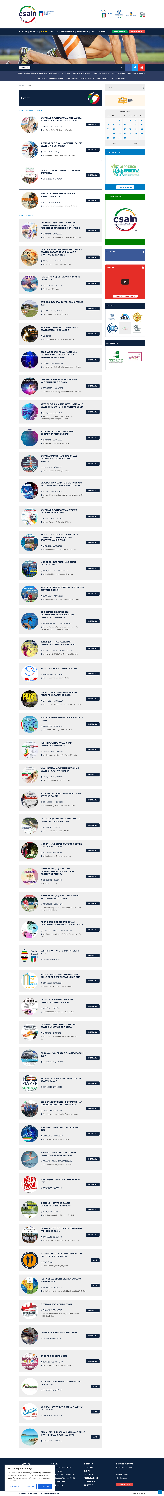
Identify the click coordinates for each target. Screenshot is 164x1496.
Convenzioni (82, 32)
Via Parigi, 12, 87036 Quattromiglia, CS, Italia (60, 654)
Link (93, 32)
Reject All (30, 1487)
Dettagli (92, 124)
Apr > (136, 143)
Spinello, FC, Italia (50, 884)
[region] (30, 1478)
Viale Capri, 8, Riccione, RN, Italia (56, 443)
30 (119, 138)
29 (114, 138)
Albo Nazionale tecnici (49, 73)
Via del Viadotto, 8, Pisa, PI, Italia (56, 1139)
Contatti (101, 32)
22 (114, 133)
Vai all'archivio (125, 187)
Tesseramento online (27, 73)
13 (142, 125)
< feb (114, 143)
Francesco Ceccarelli (124, 1467)
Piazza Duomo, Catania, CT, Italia (56, 678)
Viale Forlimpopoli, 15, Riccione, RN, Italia (59, 1215)
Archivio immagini (101, 73)
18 (130, 129)
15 (114, 129)
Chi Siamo (23, 32)
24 (125, 133)
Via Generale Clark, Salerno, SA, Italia (57, 1165)
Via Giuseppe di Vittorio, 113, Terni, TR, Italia (60, 755)
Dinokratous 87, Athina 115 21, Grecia (57, 987)
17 (125, 129)
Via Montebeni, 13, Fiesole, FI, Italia (56, 831)
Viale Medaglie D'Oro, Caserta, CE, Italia (58, 1012)
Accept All (44, 1487)
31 (125, 138)
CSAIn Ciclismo (72, 78)
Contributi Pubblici (136, 73)
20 (142, 129)
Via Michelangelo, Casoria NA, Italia (57, 264)
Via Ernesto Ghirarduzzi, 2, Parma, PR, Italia (60, 206)
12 (136, 125)
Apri (95, 1260)
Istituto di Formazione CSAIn (50, 78)
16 (119, 129)
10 (125, 125)
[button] (142, 87)
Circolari (53, 32)
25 (130, 133)
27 (142, 133)
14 (108, 129)
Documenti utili (118, 78)
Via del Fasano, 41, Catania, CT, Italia (57, 522)
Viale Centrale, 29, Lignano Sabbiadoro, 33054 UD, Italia (64, 1291)
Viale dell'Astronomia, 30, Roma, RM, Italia (59, 549)
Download (86, 73)
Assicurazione (67, 32)
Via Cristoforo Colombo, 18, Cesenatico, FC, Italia (62, 237)
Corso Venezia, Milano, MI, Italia (55, 1266)
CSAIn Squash (102, 78)
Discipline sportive (70, 73)
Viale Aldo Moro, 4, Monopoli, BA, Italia (58, 574)
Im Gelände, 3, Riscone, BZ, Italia (56, 314)
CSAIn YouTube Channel (125, 296)
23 (120, 133)
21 (108, 133)
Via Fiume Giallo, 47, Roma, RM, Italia (57, 730)
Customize (14, 1487)
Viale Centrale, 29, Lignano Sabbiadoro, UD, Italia (62, 392)
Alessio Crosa (121, 1478)
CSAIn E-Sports (87, 78)
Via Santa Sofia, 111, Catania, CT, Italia (57, 130)
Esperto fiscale (118, 73)
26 (136, 133)
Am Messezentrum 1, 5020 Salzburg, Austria (60, 1114)
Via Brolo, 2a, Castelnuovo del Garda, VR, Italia (61, 1240)
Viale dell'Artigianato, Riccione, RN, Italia (59, 155)
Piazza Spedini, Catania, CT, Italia (56, 471)
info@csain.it (57, 1485)
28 (108, 138)
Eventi (44, 32)
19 (136, 129)
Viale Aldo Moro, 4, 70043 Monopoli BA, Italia (61, 599)
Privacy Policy (138, 1494)
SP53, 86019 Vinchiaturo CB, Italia (56, 780)
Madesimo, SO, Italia (51, 289)
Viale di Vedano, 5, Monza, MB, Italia (57, 856)
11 (130, 125)
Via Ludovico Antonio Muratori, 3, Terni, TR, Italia (62, 704)
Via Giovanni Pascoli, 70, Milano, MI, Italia (59, 339)
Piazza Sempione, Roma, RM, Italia (57, 1365)
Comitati (34, 32)
